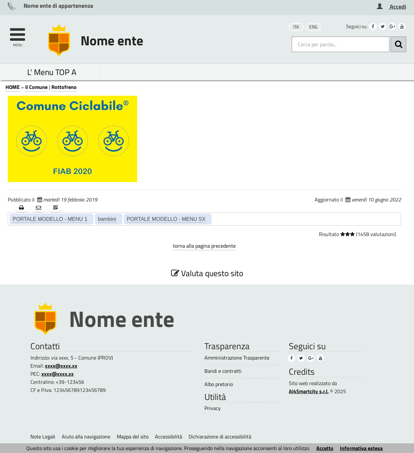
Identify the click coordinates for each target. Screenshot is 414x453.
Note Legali (42, 436)
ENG (313, 27)
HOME (12, 87)
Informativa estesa (361, 448)
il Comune (36, 87)
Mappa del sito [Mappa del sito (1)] (132, 436)
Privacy (212, 408)
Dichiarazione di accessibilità (220, 436)
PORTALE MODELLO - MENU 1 (50, 219)
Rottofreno (64, 87)
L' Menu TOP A (51, 72)
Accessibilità (168, 436)
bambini (107, 219)
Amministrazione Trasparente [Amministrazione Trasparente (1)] (236, 358)
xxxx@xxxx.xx (61, 366)
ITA (296, 27)
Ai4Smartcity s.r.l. (309, 391)
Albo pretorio (218, 384)
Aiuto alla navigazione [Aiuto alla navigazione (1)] (86, 436)
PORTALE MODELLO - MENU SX (166, 219)
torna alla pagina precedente (204, 246)
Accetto (324, 448)
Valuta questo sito (207, 273)
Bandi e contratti (223, 371)
